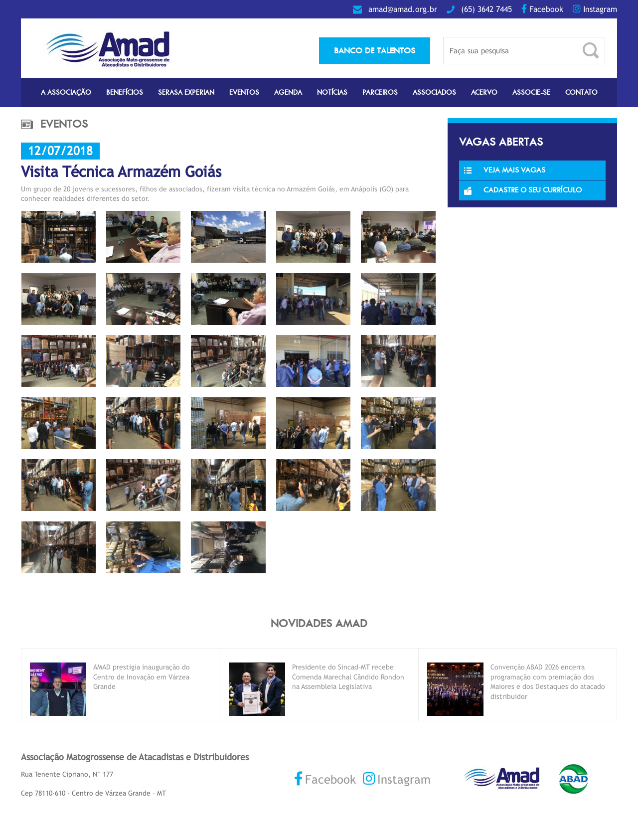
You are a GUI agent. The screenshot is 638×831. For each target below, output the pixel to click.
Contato (581, 92)
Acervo (484, 92)
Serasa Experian (186, 92)
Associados (434, 92)
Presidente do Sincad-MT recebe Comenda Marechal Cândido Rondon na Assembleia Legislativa (348, 676)
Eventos (244, 92)
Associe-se (531, 92)
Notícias (332, 92)
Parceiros (380, 92)
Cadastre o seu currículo (523, 190)
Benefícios (124, 92)
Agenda (288, 92)
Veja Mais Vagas (504, 170)
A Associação (66, 92)
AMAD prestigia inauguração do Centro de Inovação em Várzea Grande (141, 676)
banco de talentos (374, 50)
